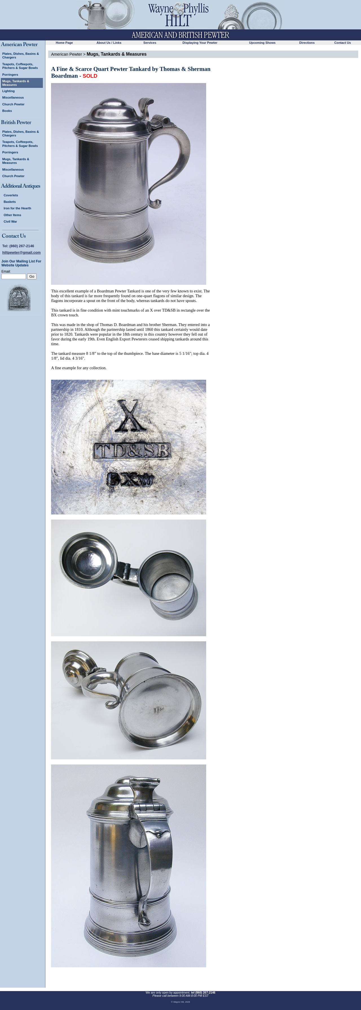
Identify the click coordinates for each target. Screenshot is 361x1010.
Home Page (64, 42)
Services (149, 42)
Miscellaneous (13, 97)
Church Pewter (13, 104)
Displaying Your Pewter (199, 42)
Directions (307, 42)
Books (7, 110)
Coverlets (11, 195)
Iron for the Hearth (17, 208)
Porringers (10, 74)
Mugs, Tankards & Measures (15, 82)
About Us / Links (108, 42)
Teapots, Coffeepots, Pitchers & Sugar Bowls (20, 65)
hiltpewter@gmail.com (21, 252)
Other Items (12, 215)
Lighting (8, 91)
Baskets (10, 201)
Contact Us (342, 42)
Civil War (10, 221)
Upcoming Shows (262, 42)
